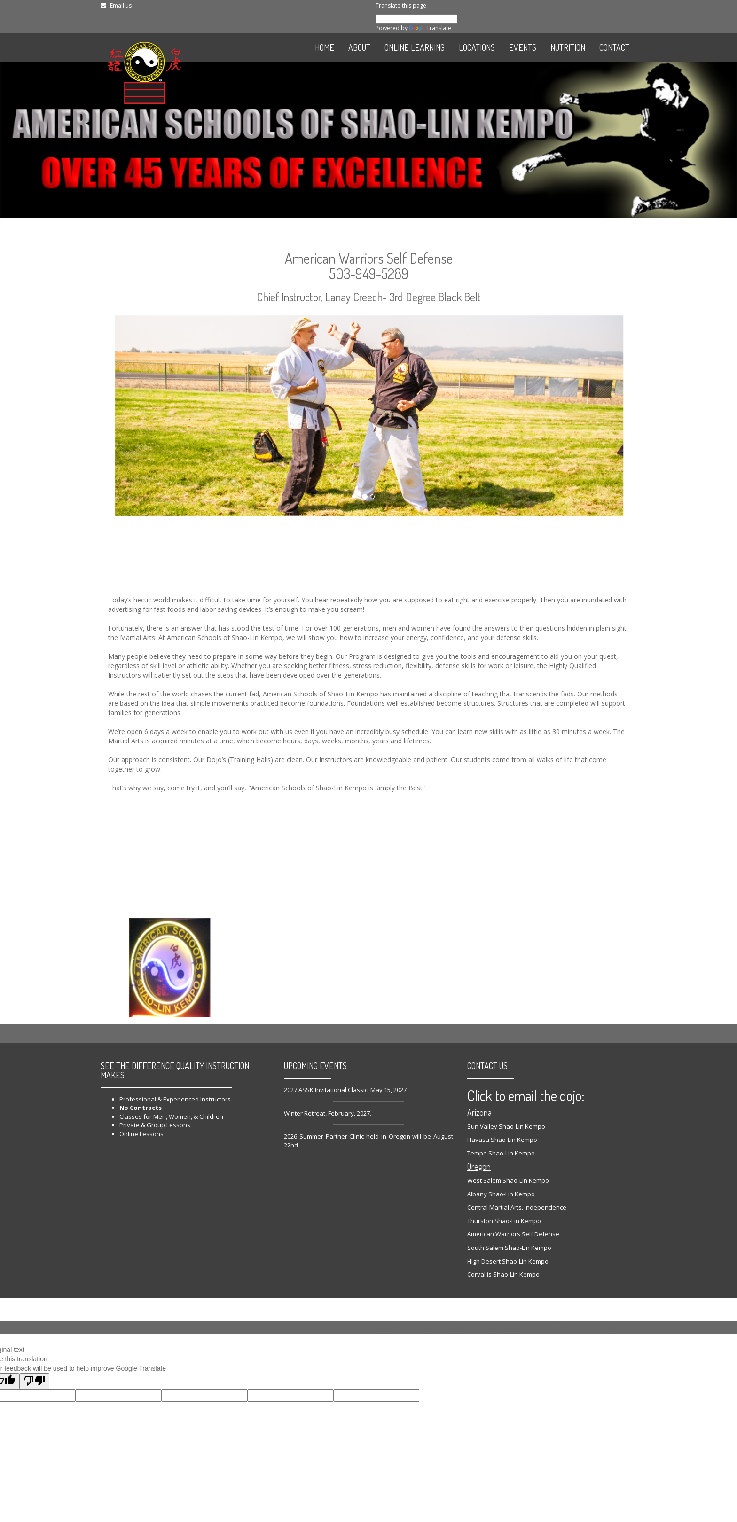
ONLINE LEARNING (414, 47)
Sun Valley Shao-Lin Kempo (506, 1126)
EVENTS (522, 47)
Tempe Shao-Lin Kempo (501, 1153)
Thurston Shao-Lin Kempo (504, 1221)
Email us (121, 5)
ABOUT (359, 47)
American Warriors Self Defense (513, 1234)
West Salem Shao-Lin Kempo (508, 1180)
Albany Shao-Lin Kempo (501, 1194)
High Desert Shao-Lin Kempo (508, 1261)
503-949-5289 (368, 273)
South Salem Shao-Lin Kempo (509, 1247)
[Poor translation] (34, 1381)
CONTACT (614, 47)
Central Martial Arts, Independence (516, 1207)
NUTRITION (567, 47)
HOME (324, 47)
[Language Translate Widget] (416, 19)
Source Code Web (609, 1327)
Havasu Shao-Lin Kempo (502, 1139)
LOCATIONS (477, 47)
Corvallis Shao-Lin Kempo (503, 1274)
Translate (430, 28)
